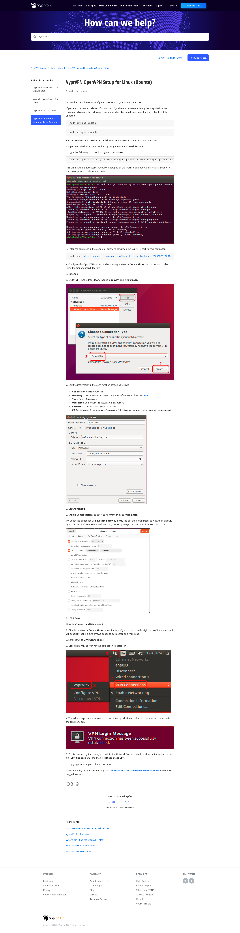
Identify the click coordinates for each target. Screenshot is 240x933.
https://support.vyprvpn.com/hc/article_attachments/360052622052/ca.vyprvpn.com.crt (139, 256)
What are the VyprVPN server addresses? (88, 828)
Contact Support (144, 885)
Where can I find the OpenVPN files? (85, 839)
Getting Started (58, 68)
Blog (92, 889)
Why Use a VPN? (145, 889)
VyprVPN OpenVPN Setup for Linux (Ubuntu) (45, 120)
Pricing (46, 889)
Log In (173, 5)
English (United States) (170, 57)
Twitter (72, 784)
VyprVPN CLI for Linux (44, 110)
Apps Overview (51, 885)
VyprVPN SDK (143, 903)
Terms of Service (99, 898)
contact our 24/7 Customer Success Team (135, 770)
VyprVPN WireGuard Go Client (45, 100)
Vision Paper (96, 885)
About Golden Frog (100, 880)
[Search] (120, 37)
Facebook (68, 784)
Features (48, 880)
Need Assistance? (198, 57)
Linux (107, 68)
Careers (94, 894)
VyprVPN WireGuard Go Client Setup (45, 89)
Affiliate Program (145, 894)
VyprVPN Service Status (78, 851)
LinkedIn (77, 784)
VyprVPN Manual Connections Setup (85, 68)
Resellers (141, 898)
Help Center (142, 880)
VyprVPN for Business (54, 894)
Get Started (193, 5)
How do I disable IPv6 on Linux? (83, 845)
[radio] (112, 802)
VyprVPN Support (39, 68)
